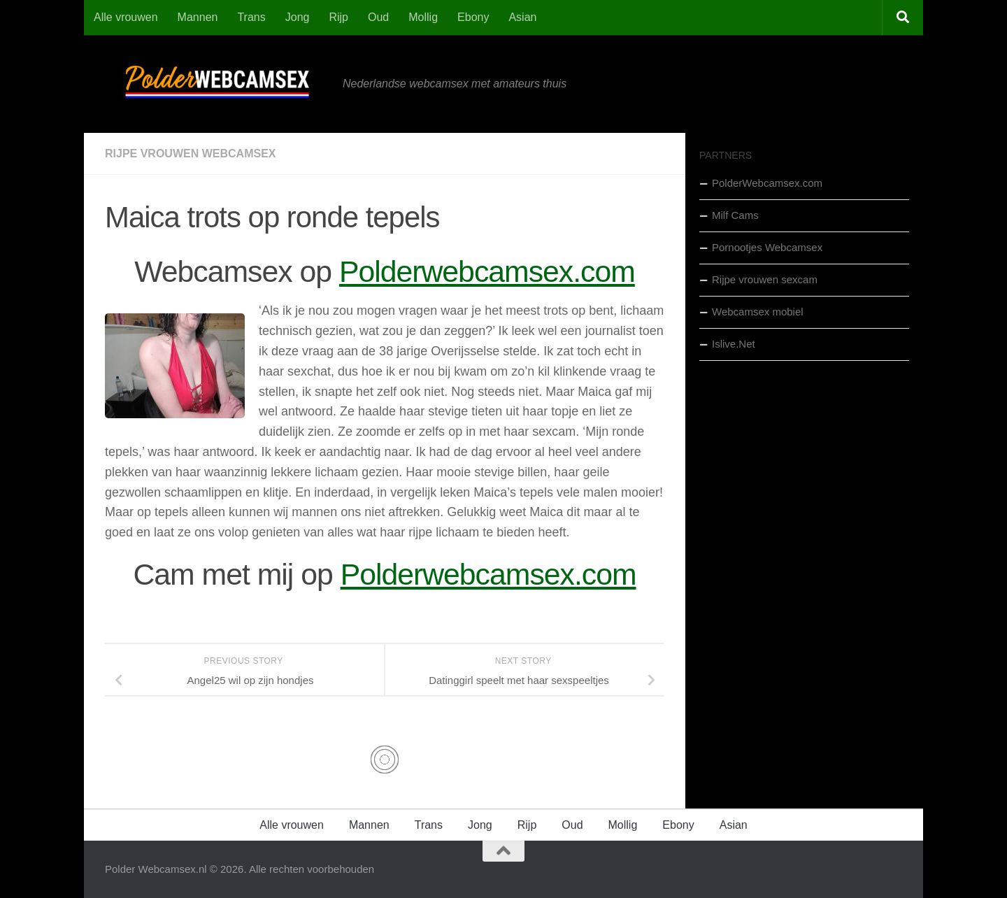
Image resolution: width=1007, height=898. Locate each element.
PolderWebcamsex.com (767, 183)
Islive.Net (733, 344)
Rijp (338, 17)
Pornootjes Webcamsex (767, 247)
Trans (251, 17)
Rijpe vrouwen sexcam (764, 279)
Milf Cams (735, 215)
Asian (522, 17)
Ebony (473, 17)
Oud (378, 17)
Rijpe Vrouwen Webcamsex (190, 153)
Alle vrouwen (126, 17)
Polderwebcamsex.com (487, 271)
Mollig (423, 17)
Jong (297, 17)
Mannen (198, 17)
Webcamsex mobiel (758, 312)
